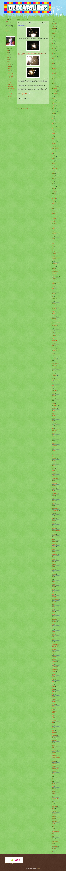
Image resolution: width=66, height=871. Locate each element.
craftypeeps (54, 193)
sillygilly (53, 689)
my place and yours (55, 510)
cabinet (53, 116)
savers (53, 639)
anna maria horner (55, 31)
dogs (52, 225)
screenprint (54, 649)
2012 (8, 54)
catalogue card (54, 133)
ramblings (22, 94)
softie (53, 715)
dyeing (53, 243)
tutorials (53, 793)
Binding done (10, 84)
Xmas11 (53, 836)
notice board (54, 532)
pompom (53, 586)
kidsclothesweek (54, 405)
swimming (53, 738)
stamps (53, 723)
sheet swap (53, 676)
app (52, 35)
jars (52, 383)
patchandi (53, 557)
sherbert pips (54, 679)
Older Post (46, 106)
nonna (53, 526)
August (9, 70)
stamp (53, 722)
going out (53, 303)
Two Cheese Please (55, 798)
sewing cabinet (54, 666)
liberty (53, 433)
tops (52, 776)
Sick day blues (10, 86)
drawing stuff (54, 233)
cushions (53, 203)
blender (53, 83)
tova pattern (54, 779)
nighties (53, 523)
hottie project (54, 350)
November (10, 64)
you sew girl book (55, 846)
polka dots (53, 584)
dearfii (53, 211)
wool (53, 829)
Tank (52, 742)
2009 (8, 59)
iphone (53, 370)
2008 (8, 61)
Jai (52, 380)
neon (52, 515)
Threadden (53, 764)
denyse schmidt (54, 216)
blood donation (54, 93)
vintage (53, 808)
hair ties (53, 313)
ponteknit (53, 587)
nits (52, 525)
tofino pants (54, 771)
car (52, 128)
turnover (53, 791)
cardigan (53, 130)
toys (52, 781)
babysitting (54, 51)
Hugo (53, 353)
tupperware (54, 788)
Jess (52, 388)
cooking (53, 175)
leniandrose (54, 430)
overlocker (53, 546)
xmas (53, 833)
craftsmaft (53, 188)
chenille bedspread (55, 148)
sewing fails (54, 667)
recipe (53, 609)
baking (53, 58)
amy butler (53, 26)
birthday (53, 80)
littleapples (54, 443)
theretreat (53, 752)
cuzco (53, 206)
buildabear (53, 106)
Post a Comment (22, 100)
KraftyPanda (54, 415)
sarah (53, 636)
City (52, 153)
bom (52, 95)
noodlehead (54, 528)
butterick (53, 113)
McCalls (53, 475)
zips (52, 851)
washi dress (54, 813)
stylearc (53, 730)
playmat (53, 581)
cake (52, 118)
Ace (52, 21)
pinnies (53, 576)
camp (53, 121)
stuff (52, 728)
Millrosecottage (54, 486)
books (53, 96)
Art (52, 38)
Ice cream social (54, 357)
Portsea (53, 589)
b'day (53, 40)
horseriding (54, 343)
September (10, 68)
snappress (53, 707)
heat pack (53, 332)
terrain (53, 748)
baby (52, 43)
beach (53, 65)
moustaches (54, 500)
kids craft (53, 403)
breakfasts (53, 101)
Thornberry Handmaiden (56, 757)
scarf (52, 641)
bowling (53, 98)
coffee (53, 166)
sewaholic (53, 662)
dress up (53, 238)
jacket (53, 378)
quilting (53, 602)
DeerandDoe (54, 213)
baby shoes (54, 50)
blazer (53, 81)
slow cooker (54, 704)
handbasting (54, 318)
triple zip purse (54, 784)
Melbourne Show (55, 478)
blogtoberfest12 (54, 91)
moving (53, 503)
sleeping (53, 701)
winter (53, 826)
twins (53, 796)
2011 (8, 55)
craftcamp (53, 185)
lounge (53, 448)
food (52, 281)
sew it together (54, 661)
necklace (53, 513)
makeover (53, 460)
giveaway (53, 298)
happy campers (54, 325)
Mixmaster (53, 488)
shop (52, 684)
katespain (53, 395)
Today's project (10, 91)
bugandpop (54, 105)
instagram (53, 368)
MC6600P (53, 473)
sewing (53, 664)
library (53, 435)
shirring (53, 681)
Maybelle (53, 470)
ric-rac (53, 622)
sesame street (54, 656)
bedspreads (54, 68)
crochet (53, 195)
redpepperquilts (54, 612)
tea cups (53, 745)
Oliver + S (53, 536)
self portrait (54, 652)
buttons (53, 115)
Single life (9, 82)
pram (53, 591)
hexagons (53, 335)
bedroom (53, 66)
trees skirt (53, 783)
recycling (53, 611)
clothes (53, 160)
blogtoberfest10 (54, 88)
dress (53, 236)
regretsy (53, 616)
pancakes (53, 549)
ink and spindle (54, 365)
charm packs (54, 140)
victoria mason (54, 806)
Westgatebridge (54, 819)
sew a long (53, 657)
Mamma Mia (54, 461)
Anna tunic (54, 33)
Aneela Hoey (54, 28)
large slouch (54, 423)
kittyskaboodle (54, 408)
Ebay (53, 248)
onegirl (53, 539)
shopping (53, 686)
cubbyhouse (54, 198)
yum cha (53, 848)
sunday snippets (54, 735)
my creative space (55, 508)
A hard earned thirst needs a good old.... (10, 76)
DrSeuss (53, 241)
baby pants (53, 46)
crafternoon (54, 186)
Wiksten (53, 823)
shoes (53, 682)
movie (53, 501)
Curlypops (53, 200)
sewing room (54, 671)
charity (53, 138)
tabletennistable (54, 740)
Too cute (9, 71)
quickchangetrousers (55, 599)
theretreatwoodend (55, 753)
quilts (53, 604)
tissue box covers (55, 768)
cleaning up (54, 156)
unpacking (53, 804)
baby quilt (53, 48)
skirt (52, 697)
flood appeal (54, 278)
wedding (53, 816)
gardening (53, 293)
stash (53, 725)
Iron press (53, 373)
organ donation (54, 544)
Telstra (53, 747)
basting (53, 60)
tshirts (53, 786)
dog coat (53, 221)
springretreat (54, 720)
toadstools (53, 769)
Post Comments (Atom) (25, 108)
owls (52, 547)
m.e (52, 453)
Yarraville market (55, 841)
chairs (53, 136)
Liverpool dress (54, 445)
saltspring (53, 631)
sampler (53, 634)
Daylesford (54, 210)
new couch (53, 516)
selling (53, 654)
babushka (53, 41)
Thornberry (54, 755)
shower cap (54, 687)
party (53, 556)
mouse (53, 498)
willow (53, 824)
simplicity (53, 691)
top (52, 774)
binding (53, 76)
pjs (52, 579)
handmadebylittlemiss (55, 322)
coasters (53, 163)
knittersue (53, 410)
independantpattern (55, 363)
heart (53, 330)
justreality (53, 393)
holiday (53, 338)
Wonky (53, 828)
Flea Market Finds (55, 276)
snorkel (53, 709)
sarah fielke (54, 637)
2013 (8, 52)
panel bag (53, 551)
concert (53, 171)
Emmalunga (54, 253)
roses (53, 627)
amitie (53, 25)
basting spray (54, 61)
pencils (53, 566)
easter (53, 246)
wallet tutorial (54, 811)
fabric (53, 261)
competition (54, 170)
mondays (53, 495)
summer (53, 733)
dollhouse (53, 228)
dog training (54, 223)
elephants (53, 251)
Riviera (53, 624)
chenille (53, 146)
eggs (52, 250)
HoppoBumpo (54, 340)
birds (53, 78)
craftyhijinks (54, 191)
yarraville (53, 839)
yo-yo (53, 843)
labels (53, 420)
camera (53, 120)
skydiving (53, 699)
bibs (52, 75)
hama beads (54, 316)
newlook (53, 520)
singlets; (53, 696)
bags (52, 53)
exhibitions (54, 258)
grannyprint (54, 308)
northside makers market (56, 530)
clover (53, 161)
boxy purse (54, 100)
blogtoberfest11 (54, 90)
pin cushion (54, 574)
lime (52, 438)
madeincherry (54, 458)
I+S (52, 355)
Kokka (53, 413)
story (53, 727)
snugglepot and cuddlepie (54, 712)
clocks (53, 158)
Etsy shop (53, 256)
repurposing (54, 619)
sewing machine (54, 669)
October (9, 66)
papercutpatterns (54, 554)
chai (52, 135)
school (53, 642)
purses (53, 597)
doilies (53, 226)
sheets (53, 677)
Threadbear (54, 763)
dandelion (53, 208)
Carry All (53, 131)
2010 (8, 57)
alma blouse (54, 23)
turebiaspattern (54, 789)
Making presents (10, 73)
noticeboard (54, 534)
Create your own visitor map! (10, 863)
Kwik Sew (53, 418)
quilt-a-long (54, 601)
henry (53, 333)
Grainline (53, 306)
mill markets (54, 485)
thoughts (53, 759)
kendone (53, 398)
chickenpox (54, 151)
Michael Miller (54, 483)
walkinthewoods (54, 809)
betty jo (53, 71)
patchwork (53, 559)
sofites (53, 713)
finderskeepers (54, 273)
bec (7, 21)
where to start (10, 90)
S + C (53, 629)
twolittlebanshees (55, 799)
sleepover (53, 702)
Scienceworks (54, 646)
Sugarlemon (54, 732)
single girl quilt (54, 692)
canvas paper (54, 126)
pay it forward (54, 562)
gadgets (53, 291)
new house (53, 518)
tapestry (53, 743)
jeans (53, 385)
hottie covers (54, 348)
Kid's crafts (10, 96)
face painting (54, 266)
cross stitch (54, 196)
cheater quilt (54, 143)
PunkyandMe (54, 596)
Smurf (53, 706)
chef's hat (53, 145)
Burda (53, 110)
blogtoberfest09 (54, 86)
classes (53, 155)
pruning (53, 594)
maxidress (53, 468)
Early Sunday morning (10, 94)
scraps (53, 647)
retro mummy (54, 621)
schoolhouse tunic (55, 644)
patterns (53, 561)
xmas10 (53, 834)
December (10, 62)
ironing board (54, 375)
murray (53, 505)
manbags (53, 463)
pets (52, 571)
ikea (52, 360)
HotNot (53, 345)
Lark (52, 425)
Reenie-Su (53, 614)
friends (53, 288)
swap (53, 737)
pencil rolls (54, 564)
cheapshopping (54, 141)
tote (52, 778)
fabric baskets (54, 263)
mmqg (53, 490)
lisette (53, 440)
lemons (53, 428)
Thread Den (54, 761)
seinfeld (53, 651)
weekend (53, 818)
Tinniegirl (53, 766)
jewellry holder (54, 390)
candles (53, 123)
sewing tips (54, 672)
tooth (53, 773)
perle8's (53, 569)
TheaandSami (54, 750)
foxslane (53, 286)
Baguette (53, 55)
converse (53, 173)
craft (52, 183)
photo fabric (54, 572)
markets (53, 465)
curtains (53, 201)
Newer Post (19, 106)
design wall (54, 218)
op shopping (54, 541)
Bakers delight (54, 56)
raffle (53, 606)
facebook (53, 268)
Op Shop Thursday (11, 88)
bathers (53, 63)
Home (33, 106)
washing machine (55, 814)
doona (53, 231)
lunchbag (53, 450)
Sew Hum (53, 659)
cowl (52, 181)
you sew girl (54, 844)
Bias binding (54, 73)
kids (52, 400)
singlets (53, 694)
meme (53, 480)
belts (52, 70)
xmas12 (53, 838)
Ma (52, 455)
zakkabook (53, 849)
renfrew (53, 617)
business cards (54, 111)
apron (53, 36)
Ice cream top (54, 358)
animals (53, 30)
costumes (53, 178)
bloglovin (53, 85)
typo (52, 801)
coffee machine (54, 168)
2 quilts (9, 79)
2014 (8, 50)
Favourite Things (55, 271)
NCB (53, 511)
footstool (53, 283)
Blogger (38, 868)
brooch (53, 103)
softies (53, 717)
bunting (53, 108)
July (9, 98)
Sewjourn (53, 674)
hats (52, 328)
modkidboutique (54, 493)
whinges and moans (55, 821)
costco (53, 176)
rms (52, 626)
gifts (52, 296)
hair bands (53, 311)
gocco (53, 301)
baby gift (53, 45)
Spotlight (53, 718)
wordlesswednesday (55, 831)
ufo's (52, 803)
